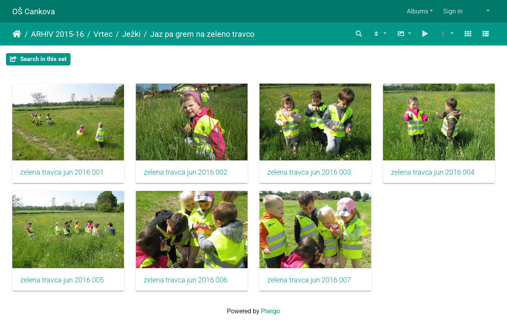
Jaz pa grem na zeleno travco (202, 34)
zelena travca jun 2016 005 (62, 280)
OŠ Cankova (33, 11)
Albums (417, 11)
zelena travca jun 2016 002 (185, 172)
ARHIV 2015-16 (57, 34)
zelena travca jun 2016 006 (185, 280)
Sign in (453, 11)
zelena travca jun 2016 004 (433, 172)
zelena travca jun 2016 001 (62, 172)
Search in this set (38, 59)
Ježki (131, 34)
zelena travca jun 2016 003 (309, 172)
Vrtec (102, 34)
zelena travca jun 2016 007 (309, 280)
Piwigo (270, 311)
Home (16, 34)
